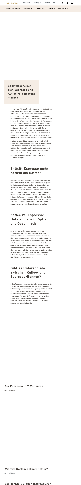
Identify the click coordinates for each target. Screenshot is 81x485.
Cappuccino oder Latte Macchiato (24, 282)
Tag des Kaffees (17, 422)
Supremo (14, 417)
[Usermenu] (67, 2)
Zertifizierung (16, 438)
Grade (13, 324)
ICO (12, 333)
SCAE (13, 392)
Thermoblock (16, 426)
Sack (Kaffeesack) (18, 384)
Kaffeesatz (15, 362)
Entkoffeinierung (17, 316)
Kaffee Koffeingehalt (19, 350)
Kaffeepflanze (16, 358)
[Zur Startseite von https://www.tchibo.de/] (12, 2)
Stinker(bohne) (17, 413)
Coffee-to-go (16, 295)
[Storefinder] (62, 2)
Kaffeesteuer (16, 367)
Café (13, 278)
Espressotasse (17, 320)
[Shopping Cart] (72, 2)
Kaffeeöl (14, 371)
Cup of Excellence (18, 299)
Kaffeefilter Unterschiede (21, 346)
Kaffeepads (15, 354)
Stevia (13, 409)
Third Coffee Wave (18, 430)
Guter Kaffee (16, 329)
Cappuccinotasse (17, 286)
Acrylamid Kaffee (18, 265)
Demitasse (15, 303)
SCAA (13, 388)
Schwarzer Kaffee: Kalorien (21, 400)
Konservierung (17, 375)
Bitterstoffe (15, 274)
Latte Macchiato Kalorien (21, 379)
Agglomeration (17, 270)
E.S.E (13, 308)
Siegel (13, 405)
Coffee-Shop (16, 291)
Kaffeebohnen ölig (18, 341)
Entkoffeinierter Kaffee (20, 312)
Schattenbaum (16, 396)
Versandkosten (64, 473)
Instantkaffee (16, 337)
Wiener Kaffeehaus (18, 434)
